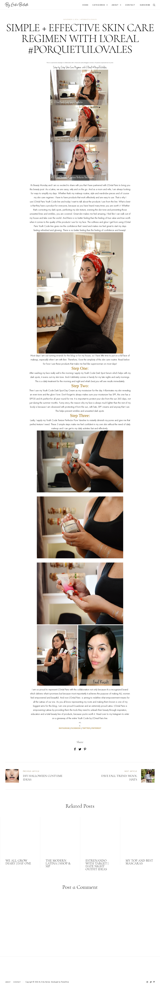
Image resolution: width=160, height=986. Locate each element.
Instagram (117, 714)
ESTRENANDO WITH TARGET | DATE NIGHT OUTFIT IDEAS (97, 865)
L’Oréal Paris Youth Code (45, 201)
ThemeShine (65, 982)
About (115, 5)
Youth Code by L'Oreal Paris (91, 718)
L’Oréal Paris (112, 185)
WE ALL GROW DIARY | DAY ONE (18, 862)
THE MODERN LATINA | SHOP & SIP (58, 863)
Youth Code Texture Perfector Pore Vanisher (66, 420)
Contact (130, 5)
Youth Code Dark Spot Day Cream (59, 390)
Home (85, 5)
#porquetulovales (89, 19)
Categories (98, 5)
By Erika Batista (44, 982)
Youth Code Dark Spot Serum (98, 373)
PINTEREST (96, 728)
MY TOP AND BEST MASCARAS (139, 862)
